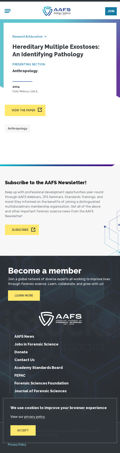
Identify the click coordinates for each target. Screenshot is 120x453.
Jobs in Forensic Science (36, 344)
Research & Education (27, 36)
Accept (23, 430)
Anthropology (17, 128)
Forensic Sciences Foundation (41, 383)
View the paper (23, 110)
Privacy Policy (17, 444)
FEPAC (19, 375)
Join (111, 11)
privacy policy (34, 417)
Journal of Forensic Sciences (40, 391)
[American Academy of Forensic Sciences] (56, 11)
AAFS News (24, 336)
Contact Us (24, 360)
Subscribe (20, 229)
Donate (21, 352)
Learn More (24, 295)
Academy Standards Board (38, 367)
